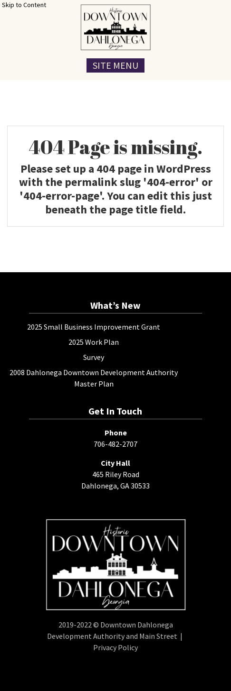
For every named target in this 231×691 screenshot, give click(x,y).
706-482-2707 (115, 444)
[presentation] (115, 27)
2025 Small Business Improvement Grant (93, 327)
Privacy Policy (115, 647)
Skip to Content (24, 4)
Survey (93, 357)
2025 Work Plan (93, 342)
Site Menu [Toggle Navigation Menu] (115, 65)
